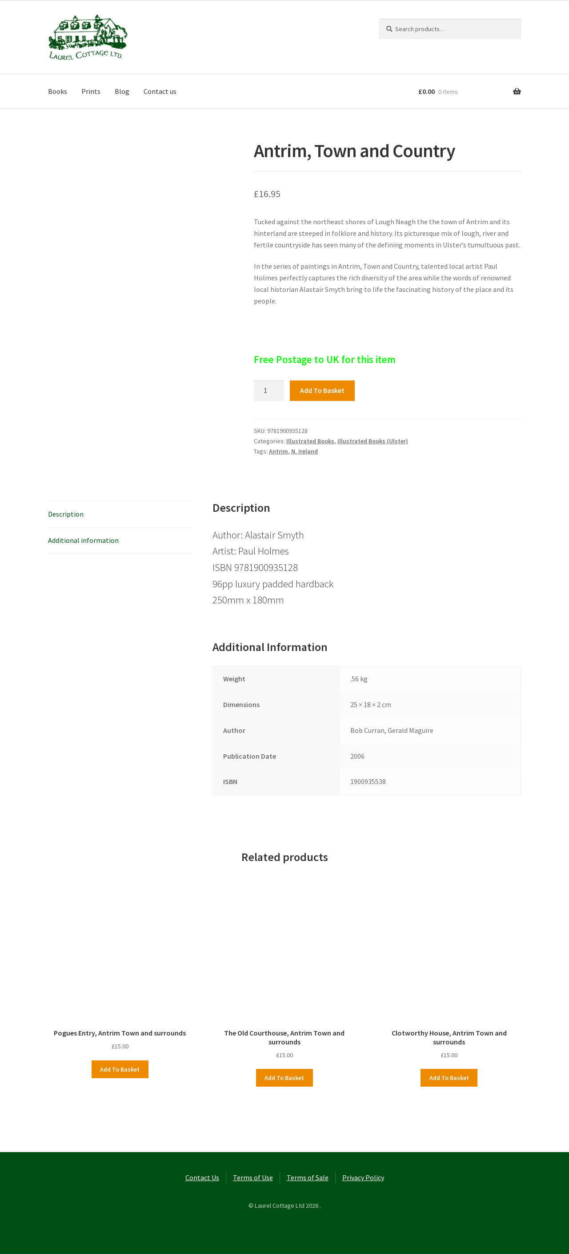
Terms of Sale (308, 1177)
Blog (122, 91)
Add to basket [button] (120, 1069)
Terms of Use (253, 1177)
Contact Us (202, 1177)
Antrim (278, 451)
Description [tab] (66, 514)
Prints (90, 91)
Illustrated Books (310, 441)
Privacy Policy (363, 1177)
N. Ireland (304, 451)
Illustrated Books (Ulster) (372, 441)
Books (57, 91)
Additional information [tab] (83, 540)
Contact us (160, 91)
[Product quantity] (269, 390)
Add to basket (322, 390)
